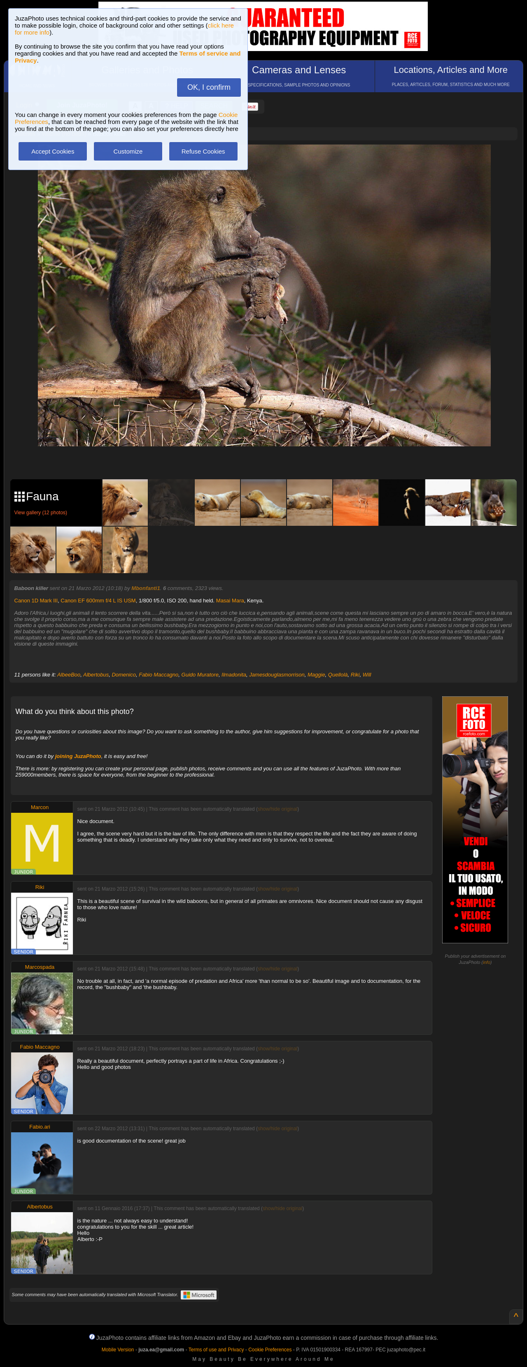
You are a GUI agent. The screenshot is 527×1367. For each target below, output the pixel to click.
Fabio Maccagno (158, 675)
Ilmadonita (234, 675)
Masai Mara (230, 600)
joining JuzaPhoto (78, 756)
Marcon (40, 807)
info (486, 962)
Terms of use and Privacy (216, 1350)
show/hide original (277, 809)
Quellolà (338, 675)
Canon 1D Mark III (36, 600)
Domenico (124, 675)
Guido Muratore (200, 675)
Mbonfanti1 (145, 588)
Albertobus (96, 675)
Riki (355, 675)
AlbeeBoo (68, 675)
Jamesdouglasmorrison (276, 675)
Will (367, 675)
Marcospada (40, 967)
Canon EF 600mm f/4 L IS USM (98, 600)
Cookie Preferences (269, 1350)
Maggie (316, 675)
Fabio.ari (39, 1127)
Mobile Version (118, 1350)
